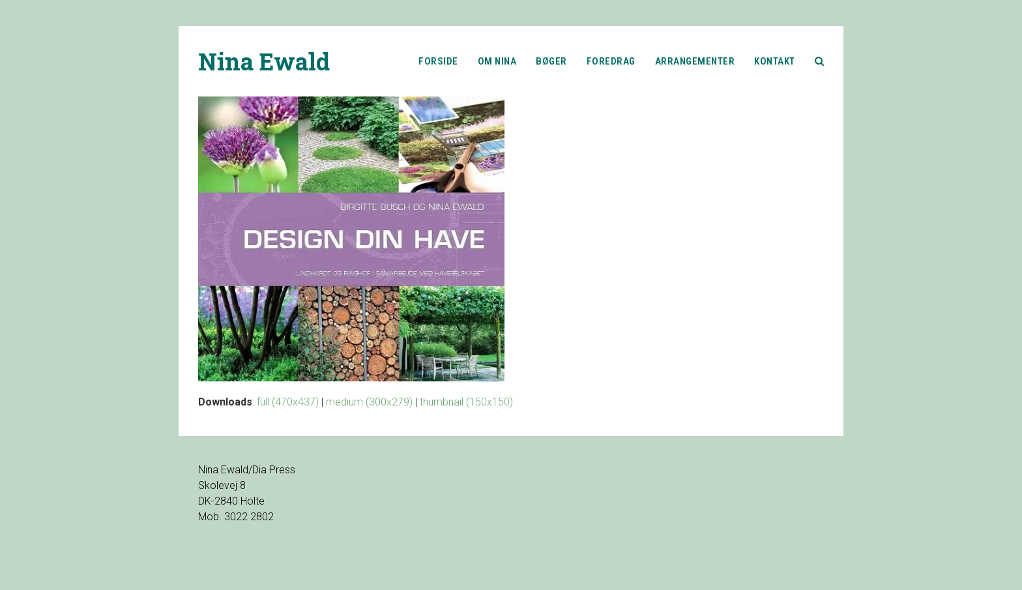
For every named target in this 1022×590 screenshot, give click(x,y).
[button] (819, 61)
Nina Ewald (264, 61)
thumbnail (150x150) (466, 402)
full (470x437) (288, 402)
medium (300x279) (369, 402)
